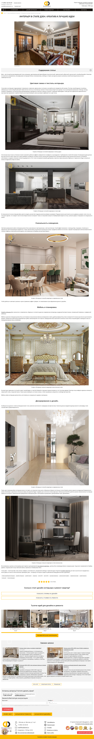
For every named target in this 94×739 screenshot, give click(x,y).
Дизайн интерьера (31, 10)
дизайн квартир (83, 575)
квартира (35, 575)
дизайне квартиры (65, 570)
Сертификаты (51, 722)
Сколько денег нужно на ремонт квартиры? (30, 648)
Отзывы (49, 727)
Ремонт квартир (49, 10)
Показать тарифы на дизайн (47, 593)
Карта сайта (50, 732)
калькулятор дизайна (43, 714)
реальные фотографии (64, 575)
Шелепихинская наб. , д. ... (45, 629)
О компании (14, 10)
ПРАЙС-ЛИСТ (8, 714)
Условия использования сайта (84, 724)
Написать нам (17, 6)
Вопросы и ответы (52, 730)
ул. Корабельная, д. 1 (15, 629)
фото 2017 (40, 575)
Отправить (8, 709)
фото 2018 (46, 575)
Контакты (84, 10)
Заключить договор (85, 732)
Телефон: (70, 702)
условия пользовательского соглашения (21, 705)
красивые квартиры (54, 575)
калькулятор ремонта (23, 714)
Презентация (51, 725)
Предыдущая (57, 684)
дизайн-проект (28, 575)
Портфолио (66, 10)
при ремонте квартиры (43, 566)
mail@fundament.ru (7, 6)
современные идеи (74, 575)
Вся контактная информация (26, 732)
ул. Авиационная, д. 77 (74, 629)
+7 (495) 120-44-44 (6, 3)
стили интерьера (11, 578)
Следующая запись (46, 684)
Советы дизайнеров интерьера (8, 575)
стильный (4, 578)
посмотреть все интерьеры (47, 635)
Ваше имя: (24, 702)
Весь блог (35, 684)
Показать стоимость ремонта (47, 598)
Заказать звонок (17, 2)
